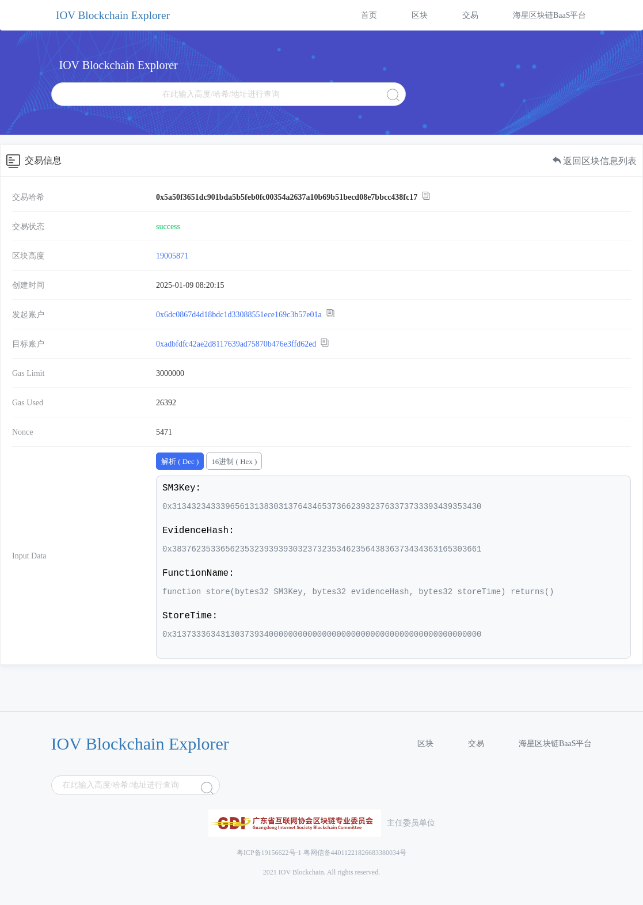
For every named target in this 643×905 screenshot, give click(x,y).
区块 (420, 15)
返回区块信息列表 (595, 161)
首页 (369, 15)
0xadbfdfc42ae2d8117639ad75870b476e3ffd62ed (236, 344)
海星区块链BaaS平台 (550, 15)
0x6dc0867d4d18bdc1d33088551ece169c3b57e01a (239, 314)
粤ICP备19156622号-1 (269, 853)
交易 (470, 15)
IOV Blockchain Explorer (113, 15)
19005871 (172, 256)
